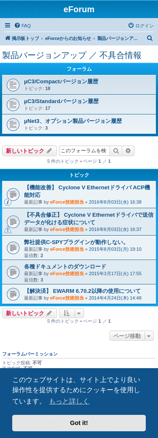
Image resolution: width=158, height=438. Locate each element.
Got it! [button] (79, 422)
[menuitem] (22, 26)
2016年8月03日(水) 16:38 (115, 201)
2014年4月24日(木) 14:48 (115, 297)
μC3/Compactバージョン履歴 (61, 81)
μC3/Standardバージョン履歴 (61, 101)
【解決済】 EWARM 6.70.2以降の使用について (82, 291)
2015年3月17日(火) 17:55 (115, 273)
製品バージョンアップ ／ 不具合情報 (72, 55)
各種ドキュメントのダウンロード (65, 266)
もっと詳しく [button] (69, 401)
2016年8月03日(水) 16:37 (115, 229)
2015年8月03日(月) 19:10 (115, 249)
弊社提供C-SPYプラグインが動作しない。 (76, 242)
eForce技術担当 (67, 201)
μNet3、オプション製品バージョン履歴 (73, 121)
